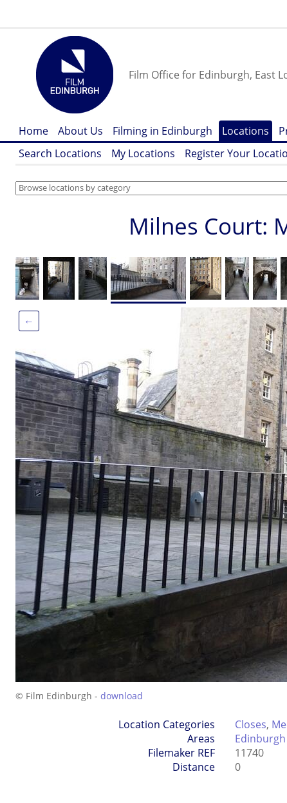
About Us (80, 131)
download (121, 696)
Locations (245, 131)
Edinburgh (260, 738)
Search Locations (60, 153)
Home (33, 131)
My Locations (143, 153)
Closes (250, 724)
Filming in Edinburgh (162, 131)
